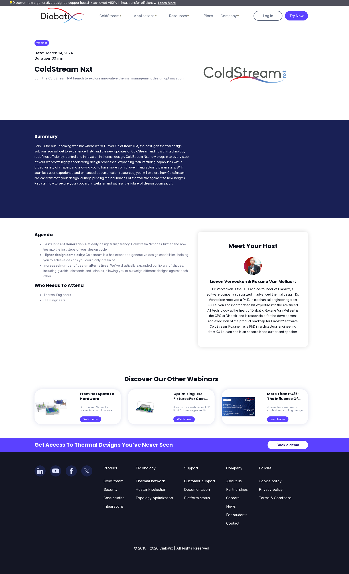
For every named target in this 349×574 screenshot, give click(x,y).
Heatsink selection (151, 489)
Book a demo (287, 445)
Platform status (197, 498)
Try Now (296, 16)
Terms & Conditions (275, 498)
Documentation (197, 489)
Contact (232, 523)
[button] (115, 15)
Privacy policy (271, 489)
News (231, 506)
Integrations (113, 506)
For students (236, 515)
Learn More (167, 3)
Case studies (113, 498)
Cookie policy (270, 481)
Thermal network (150, 481)
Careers (232, 498)
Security (110, 489)
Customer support (199, 481)
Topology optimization (154, 498)
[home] (62, 15)
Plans (208, 16)
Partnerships (237, 489)
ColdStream (113, 481)
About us (234, 481)
